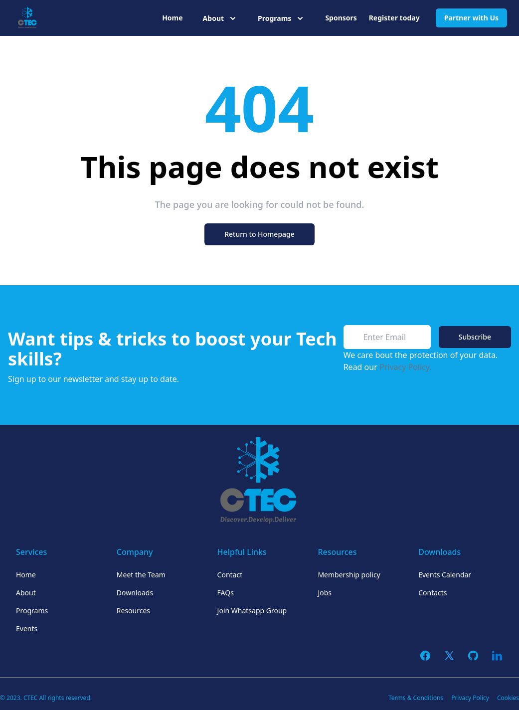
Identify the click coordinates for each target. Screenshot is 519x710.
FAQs (225, 592)
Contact (230, 574)
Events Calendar (444, 574)
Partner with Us (471, 17)
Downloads (135, 592)
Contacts (432, 592)
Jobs (325, 592)
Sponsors (340, 17)
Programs (32, 610)
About (26, 592)
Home (172, 17)
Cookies (508, 698)
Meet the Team (141, 574)
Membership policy (349, 574)
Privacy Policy (470, 698)
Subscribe (475, 337)
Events (26, 628)
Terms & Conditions (415, 698)
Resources (133, 610)
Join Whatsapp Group (252, 610)
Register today (394, 17)
